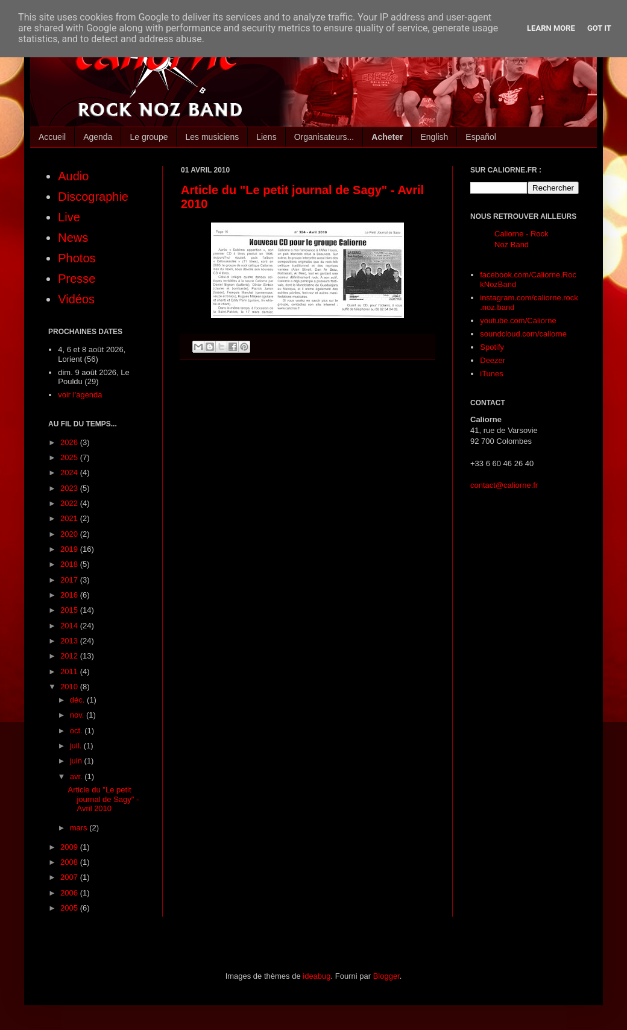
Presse (76, 278)
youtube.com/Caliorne (518, 320)
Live (69, 217)
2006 (70, 892)
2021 (70, 518)
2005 (70, 907)
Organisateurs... (324, 137)
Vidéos (76, 299)
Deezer (492, 360)
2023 (70, 488)
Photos (76, 258)
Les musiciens (212, 137)
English (434, 137)
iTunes (491, 373)
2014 (70, 625)
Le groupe (149, 137)
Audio (73, 176)
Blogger (386, 976)
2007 (70, 877)
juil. (77, 745)
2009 (70, 846)
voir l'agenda (80, 394)
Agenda (97, 137)
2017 (70, 579)
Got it (599, 28)
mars (80, 827)
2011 (70, 671)
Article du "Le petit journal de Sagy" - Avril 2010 (103, 799)
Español (480, 137)
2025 (70, 457)
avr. (77, 776)
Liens (266, 137)
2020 (70, 534)
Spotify (492, 347)
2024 (70, 472)
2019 (70, 549)
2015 (70, 610)
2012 (70, 655)
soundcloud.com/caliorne (523, 333)
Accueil (52, 137)
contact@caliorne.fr (504, 485)
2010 (70, 686)
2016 (70, 594)
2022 (70, 503)
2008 (70, 862)
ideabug (316, 976)
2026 (70, 442)
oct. (77, 730)
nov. (78, 714)
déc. (78, 699)
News (73, 237)
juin (77, 760)
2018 (70, 564)
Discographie (93, 196)
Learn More (551, 28)
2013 (70, 640)
